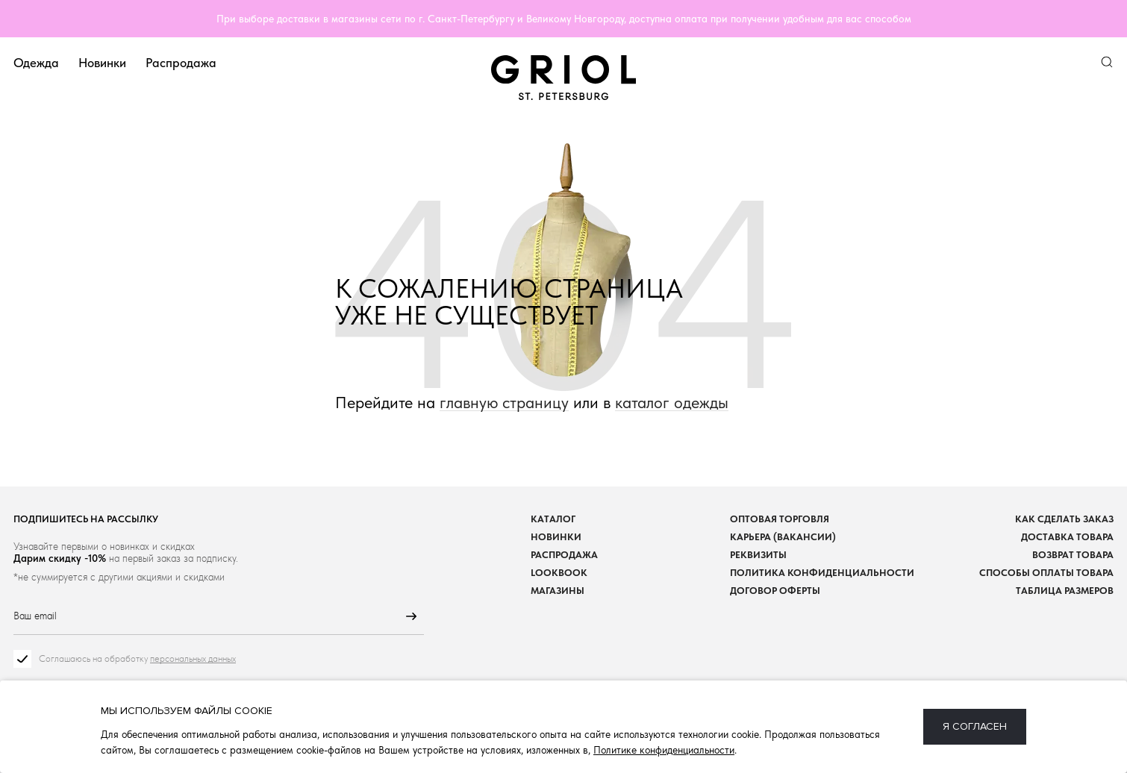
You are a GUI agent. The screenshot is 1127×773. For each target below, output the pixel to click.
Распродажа (181, 62)
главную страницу (504, 402)
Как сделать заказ (1064, 519)
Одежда (36, 62)
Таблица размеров (1065, 590)
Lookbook (559, 572)
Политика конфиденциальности (822, 572)
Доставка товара (1067, 536)
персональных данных (193, 659)
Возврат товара (1073, 554)
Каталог (553, 519)
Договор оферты (775, 590)
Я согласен (975, 726)
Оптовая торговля (779, 519)
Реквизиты (758, 554)
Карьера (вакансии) (783, 536)
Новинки (102, 62)
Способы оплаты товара (1046, 572)
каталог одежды (671, 402)
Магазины (557, 590)
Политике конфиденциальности (663, 750)
